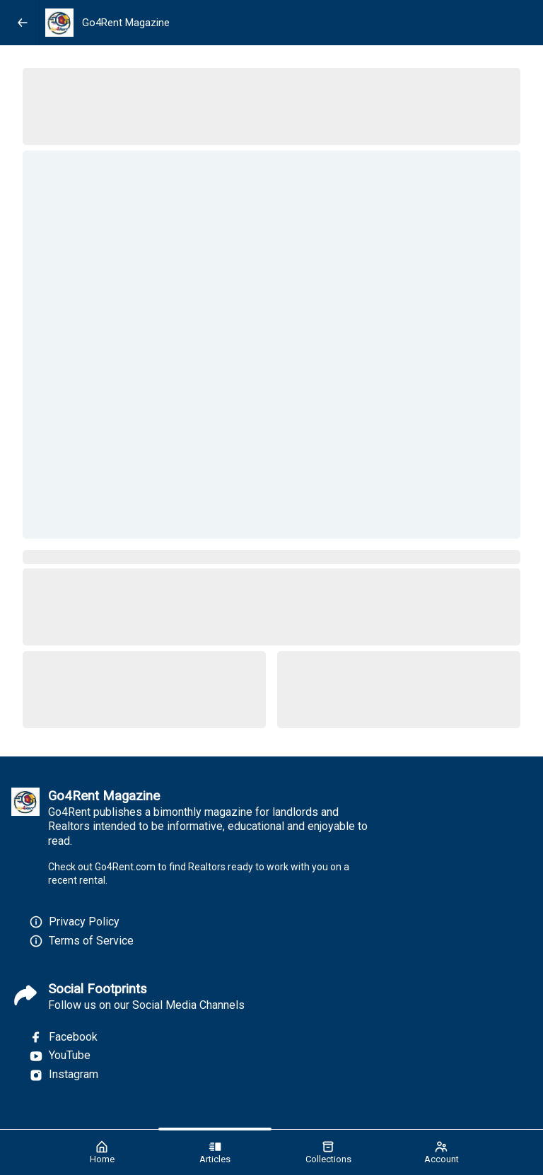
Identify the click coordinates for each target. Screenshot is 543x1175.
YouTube (59, 1055)
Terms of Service (91, 940)
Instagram (63, 1075)
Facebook (63, 1037)
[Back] (23, 22)
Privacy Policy (84, 921)
